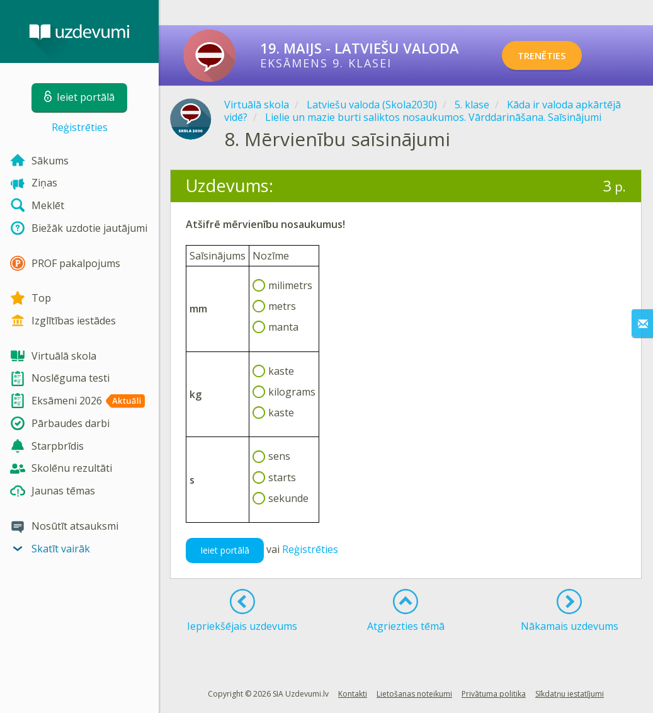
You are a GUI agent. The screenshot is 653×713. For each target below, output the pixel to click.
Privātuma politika (494, 693)
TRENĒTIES (552, 55)
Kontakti (352, 693)
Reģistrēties (80, 127)
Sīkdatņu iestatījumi (569, 693)
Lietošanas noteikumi (414, 693)
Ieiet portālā (224, 550)
